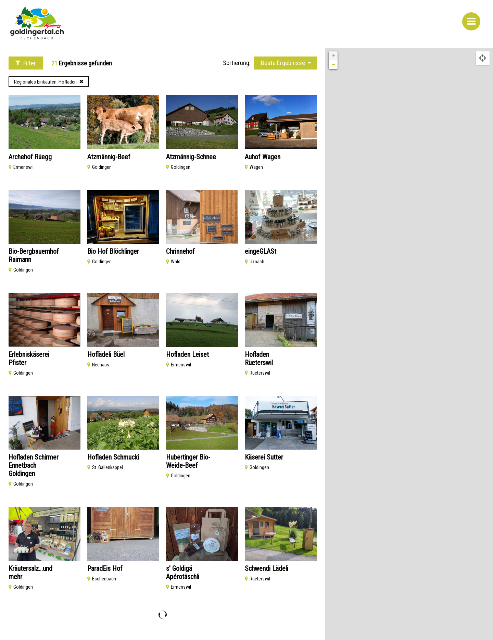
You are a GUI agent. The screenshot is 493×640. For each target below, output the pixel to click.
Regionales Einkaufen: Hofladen (49, 82)
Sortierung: (237, 63)
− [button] (333, 65)
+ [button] (333, 56)
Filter (25, 63)
